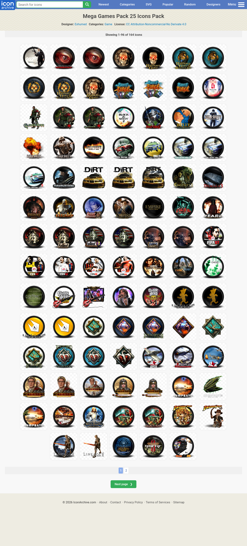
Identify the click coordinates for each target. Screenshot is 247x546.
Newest (103, 4)
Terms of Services (158, 502)
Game (108, 24)
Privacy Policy (133, 502)
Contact (115, 502)
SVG (149, 4)
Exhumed (81, 24)
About (103, 502)
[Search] (87, 4)
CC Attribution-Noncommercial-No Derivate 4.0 (156, 24)
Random (190, 4)
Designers (213, 4)
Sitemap (179, 502)
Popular (168, 4)
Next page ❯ (123, 484)
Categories (127, 4)
